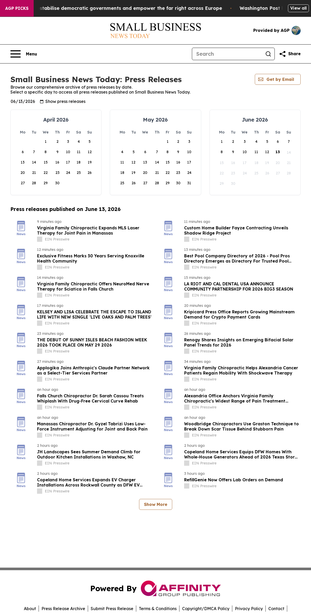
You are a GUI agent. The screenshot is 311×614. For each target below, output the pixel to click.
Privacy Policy (249, 608)
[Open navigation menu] (23, 54)
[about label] (39, 239)
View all (298, 8)
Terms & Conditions (158, 608)
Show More (155, 504)
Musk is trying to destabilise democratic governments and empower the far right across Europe (121, 8)
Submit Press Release (112, 608)
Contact (276, 608)
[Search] (227, 54)
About (30, 608)
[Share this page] (290, 54)
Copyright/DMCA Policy (205, 608)
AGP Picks (16, 8)
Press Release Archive (63, 608)
